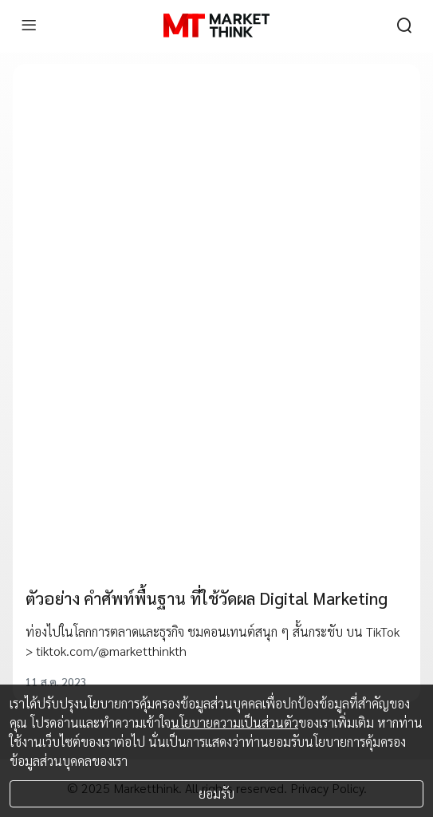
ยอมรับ (216, 793)
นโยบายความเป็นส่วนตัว (234, 722)
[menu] (29, 25)
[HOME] (216, 25)
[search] (404, 25)
